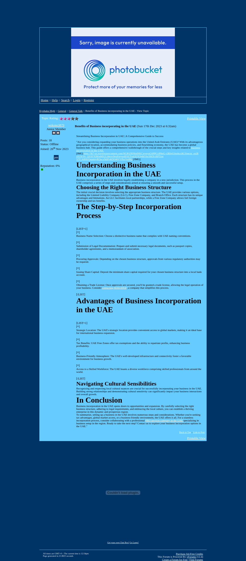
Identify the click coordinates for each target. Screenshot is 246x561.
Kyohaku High (47, 110)
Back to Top (185, 432)
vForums (191, 556)
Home (45, 100)
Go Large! (134, 542)
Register (89, 100)
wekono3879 (56, 125)
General (62, 110)
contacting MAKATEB (114, 287)
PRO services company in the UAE (164, 420)
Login (76, 100)
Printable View (196, 118)
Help (55, 100)
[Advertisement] (123, 14)
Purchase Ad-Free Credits (189, 553)
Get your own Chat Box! (118, 542)
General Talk (76, 110)
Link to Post (199, 432)
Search (65, 100)
